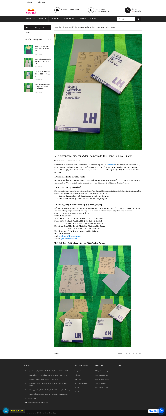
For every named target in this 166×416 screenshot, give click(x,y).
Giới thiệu (42, 19)
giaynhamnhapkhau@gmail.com (70, 236)
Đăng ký (29, 2)
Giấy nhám (55, 19)
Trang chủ (30, 19)
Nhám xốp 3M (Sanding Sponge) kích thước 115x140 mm (42, 87)
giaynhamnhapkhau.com (69, 239)
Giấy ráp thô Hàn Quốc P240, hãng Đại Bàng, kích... (42, 49)
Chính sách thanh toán (102, 375)
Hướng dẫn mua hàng (101, 371)
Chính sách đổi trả (100, 383)
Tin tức (83, 19)
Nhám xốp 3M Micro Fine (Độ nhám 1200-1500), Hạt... (43, 61)
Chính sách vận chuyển (102, 379)
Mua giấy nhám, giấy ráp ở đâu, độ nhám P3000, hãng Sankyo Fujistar (93, 156)
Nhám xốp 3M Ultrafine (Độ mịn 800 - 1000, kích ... (42, 74)
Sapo (54, 413)
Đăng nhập (41, 2)
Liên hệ (93, 19)
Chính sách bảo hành (101, 388)
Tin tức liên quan (33, 39)
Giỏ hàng (135, 9)
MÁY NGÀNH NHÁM (69, 19)
